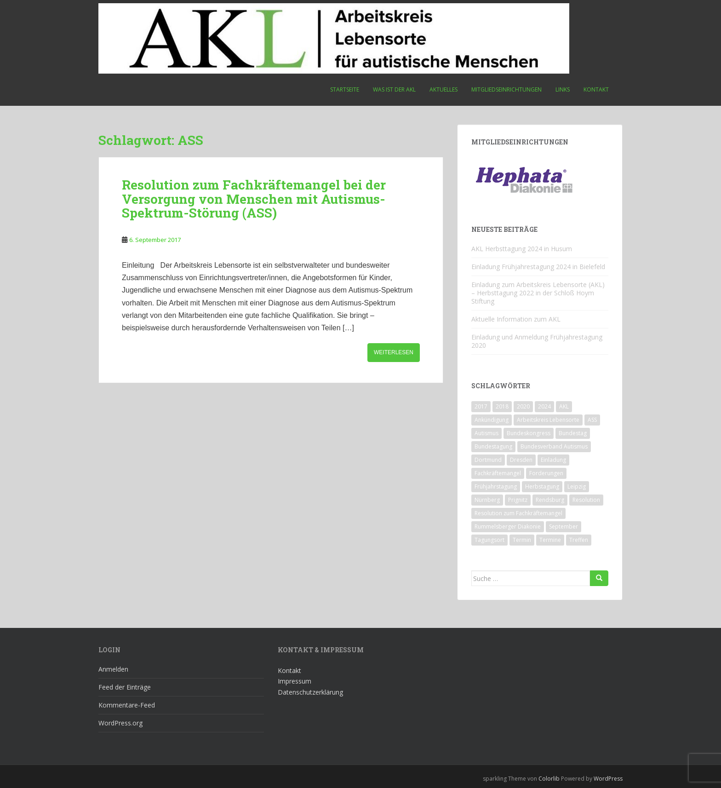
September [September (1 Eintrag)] (563, 526)
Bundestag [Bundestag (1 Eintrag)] (573, 433)
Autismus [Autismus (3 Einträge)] (486, 433)
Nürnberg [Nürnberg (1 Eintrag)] (487, 500)
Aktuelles (443, 89)
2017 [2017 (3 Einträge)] (481, 406)
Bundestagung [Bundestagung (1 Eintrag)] (493, 446)
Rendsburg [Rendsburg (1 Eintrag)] (550, 500)
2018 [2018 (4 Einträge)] (502, 406)
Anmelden (113, 669)
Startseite (344, 89)
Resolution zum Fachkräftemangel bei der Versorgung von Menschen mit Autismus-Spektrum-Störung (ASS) (254, 199)
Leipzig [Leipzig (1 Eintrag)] (576, 486)
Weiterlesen (393, 352)
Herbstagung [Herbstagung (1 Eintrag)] (542, 486)
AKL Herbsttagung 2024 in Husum (521, 248)
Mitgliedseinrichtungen (506, 89)
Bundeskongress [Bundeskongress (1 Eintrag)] (528, 433)
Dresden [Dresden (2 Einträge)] (521, 460)
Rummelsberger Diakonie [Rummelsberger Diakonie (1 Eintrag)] (508, 526)
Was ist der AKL (394, 89)
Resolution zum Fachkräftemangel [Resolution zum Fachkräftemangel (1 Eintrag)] (518, 513)
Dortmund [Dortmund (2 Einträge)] (488, 460)
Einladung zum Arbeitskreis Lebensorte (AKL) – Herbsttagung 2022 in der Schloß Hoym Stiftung (538, 292)
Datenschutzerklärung (310, 692)
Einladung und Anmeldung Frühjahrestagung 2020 (536, 341)
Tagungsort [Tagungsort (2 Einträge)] (489, 540)
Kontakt (596, 89)
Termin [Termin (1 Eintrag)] (522, 540)
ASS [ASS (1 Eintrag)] (592, 420)
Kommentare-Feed (126, 705)
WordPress (608, 778)
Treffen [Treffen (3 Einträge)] (578, 540)
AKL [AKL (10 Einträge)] (564, 406)
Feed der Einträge (124, 687)
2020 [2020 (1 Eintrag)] (523, 406)
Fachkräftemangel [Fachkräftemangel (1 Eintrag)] (498, 473)
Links (562, 89)
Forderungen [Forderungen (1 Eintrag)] (546, 473)
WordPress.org (120, 723)
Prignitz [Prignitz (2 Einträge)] (517, 500)
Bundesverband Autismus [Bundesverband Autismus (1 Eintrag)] (554, 446)
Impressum (294, 681)
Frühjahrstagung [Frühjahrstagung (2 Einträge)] (496, 486)
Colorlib (549, 778)
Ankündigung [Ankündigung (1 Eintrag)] (492, 420)
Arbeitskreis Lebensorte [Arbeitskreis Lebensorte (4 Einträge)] (548, 420)
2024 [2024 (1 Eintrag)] (544, 406)
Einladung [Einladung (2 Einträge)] (553, 460)
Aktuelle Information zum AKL (516, 319)
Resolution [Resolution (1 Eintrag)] (586, 500)
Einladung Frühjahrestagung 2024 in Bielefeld (538, 266)
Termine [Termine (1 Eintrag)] (550, 540)
